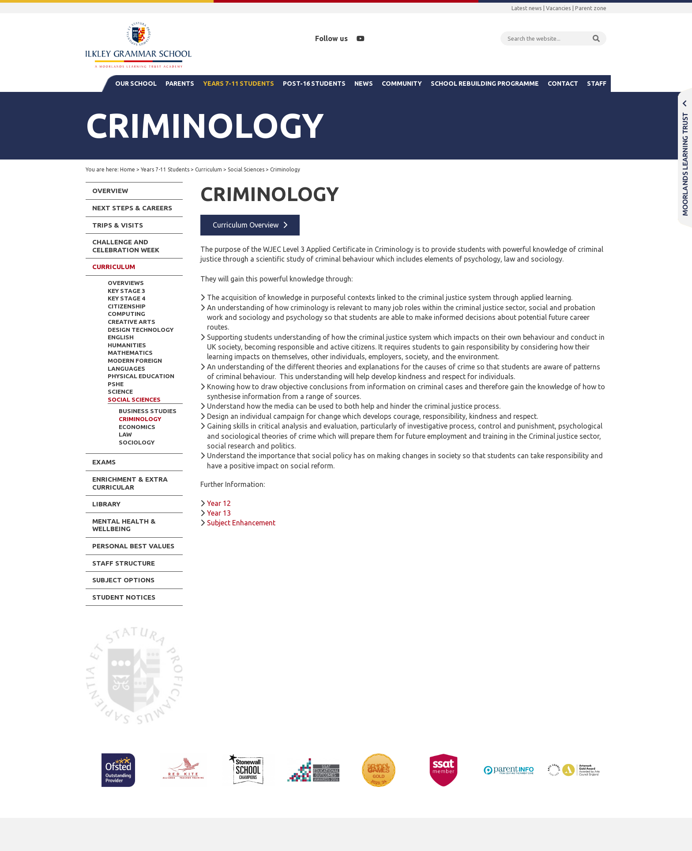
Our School (136, 83)
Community (402, 83)
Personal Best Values (133, 546)
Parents (179, 83)
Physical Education (141, 376)
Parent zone (590, 8)
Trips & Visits (117, 225)
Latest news (526, 8)
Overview (110, 190)
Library (106, 504)
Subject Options (123, 580)
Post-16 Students (314, 83)
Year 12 (219, 503)
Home (127, 169)
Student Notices (123, 597)
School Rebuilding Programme (485, 83)
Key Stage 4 (126, 298)
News (363, 83)
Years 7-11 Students (238, 83)
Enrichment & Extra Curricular (130, 483)
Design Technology (140, 329)
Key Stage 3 (126, 290)
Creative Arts (131, 321)
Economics (137, 426)
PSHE (116, 384)
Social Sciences (246, 169)
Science (120, 391)
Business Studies (148, 410)
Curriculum (208, 169)
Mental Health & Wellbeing (124, 525)
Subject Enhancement (241, 523)
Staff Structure (123, 563)
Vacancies (558, 8)
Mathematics (130, 352)
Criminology (140, 418)
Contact (563, 83)
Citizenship (127, 306)
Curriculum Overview (245, 225)
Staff (596, 83)
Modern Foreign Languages (135, 364)
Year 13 (219, 513)
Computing (126, 313)
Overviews (126, 282)
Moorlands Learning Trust (685, 157)
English (121, 337)
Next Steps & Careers (132, 208)
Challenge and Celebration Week (125, 246)
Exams (104, 462)
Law (125, 434)
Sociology (136, 442)
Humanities (127, 345)
